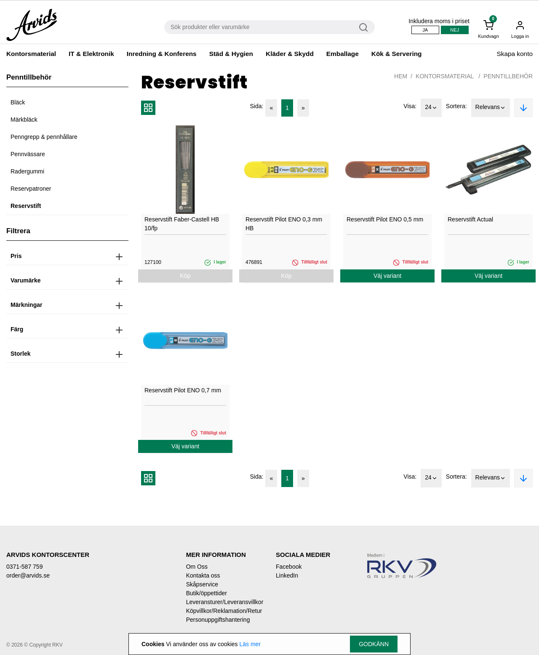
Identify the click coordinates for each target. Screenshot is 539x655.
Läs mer (250, 644)
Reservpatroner (31, 188)
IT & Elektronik (91, 53)
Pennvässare (28, 154)
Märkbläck (24, 119)
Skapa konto (514, 53)
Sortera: (456, 106)
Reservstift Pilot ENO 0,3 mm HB (283, 224)
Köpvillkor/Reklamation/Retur (224, 610)
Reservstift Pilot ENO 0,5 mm (385, 219)
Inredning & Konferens (162, 53)
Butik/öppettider (206, 593)
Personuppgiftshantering (218, 619)
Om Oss (197, 566)
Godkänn (374, 644)
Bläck (18, 102)
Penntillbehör (508, 76)
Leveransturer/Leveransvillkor (224, 602)
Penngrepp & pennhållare (44, 136)
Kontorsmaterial (31, 53)
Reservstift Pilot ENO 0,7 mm (182, 390)
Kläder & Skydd (290, 53)
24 (431, 108)
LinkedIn (287, 575)
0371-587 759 (24, 566)
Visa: (409, 106)
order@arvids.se (28, 575)
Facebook (289, 566)
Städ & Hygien (231, 53)
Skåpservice (202, 584)
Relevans (490, 108)
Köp (185, 275)
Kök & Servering (396, 53)
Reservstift (26, 205)
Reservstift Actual (470, 219)
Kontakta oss (203, 575)
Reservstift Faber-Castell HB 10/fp (181, 224)
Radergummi (27, 171)
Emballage (342, 53)
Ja (425, 29)
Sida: (257, 106)
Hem (400, 76)
